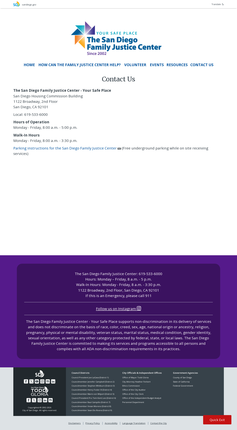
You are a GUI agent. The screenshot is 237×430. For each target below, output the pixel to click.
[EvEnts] (157, 64)
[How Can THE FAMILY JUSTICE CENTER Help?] (79, 64)
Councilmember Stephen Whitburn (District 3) (93, 385)
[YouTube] (37, 381)
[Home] (29, 64)
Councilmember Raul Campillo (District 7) (91, 402)
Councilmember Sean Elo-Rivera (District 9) (92, 410)
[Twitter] (31, 381)
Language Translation (133, 423)
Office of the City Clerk (132, 394)
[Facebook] (26, 381)
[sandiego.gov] (66, 3)
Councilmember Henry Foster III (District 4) (92, 389)
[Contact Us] (201, 64)
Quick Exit (217, 420)
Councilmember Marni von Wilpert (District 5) (93, 394)
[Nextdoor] (48, 381)
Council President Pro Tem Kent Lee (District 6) (94, 398)
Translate (218, 4)
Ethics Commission (131, 385)
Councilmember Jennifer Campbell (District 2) (93, 381)
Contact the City (158, 423)
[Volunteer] (135, 64)
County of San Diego (182, 377)
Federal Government (183, 385)
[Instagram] (42, 381)
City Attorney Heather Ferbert (136, 381)
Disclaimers (74, 423)
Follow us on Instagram (118, 308)
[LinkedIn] (53, 381)
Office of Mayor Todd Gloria (135, 377)
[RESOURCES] (177, 64)
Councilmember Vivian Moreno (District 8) (91, 406)
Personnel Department (133, 402)
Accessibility (111, 423)
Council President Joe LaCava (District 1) (90, 377)
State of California (181, 381)
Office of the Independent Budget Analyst (141, 398)
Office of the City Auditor (134, 389)
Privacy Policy (92, 423)
